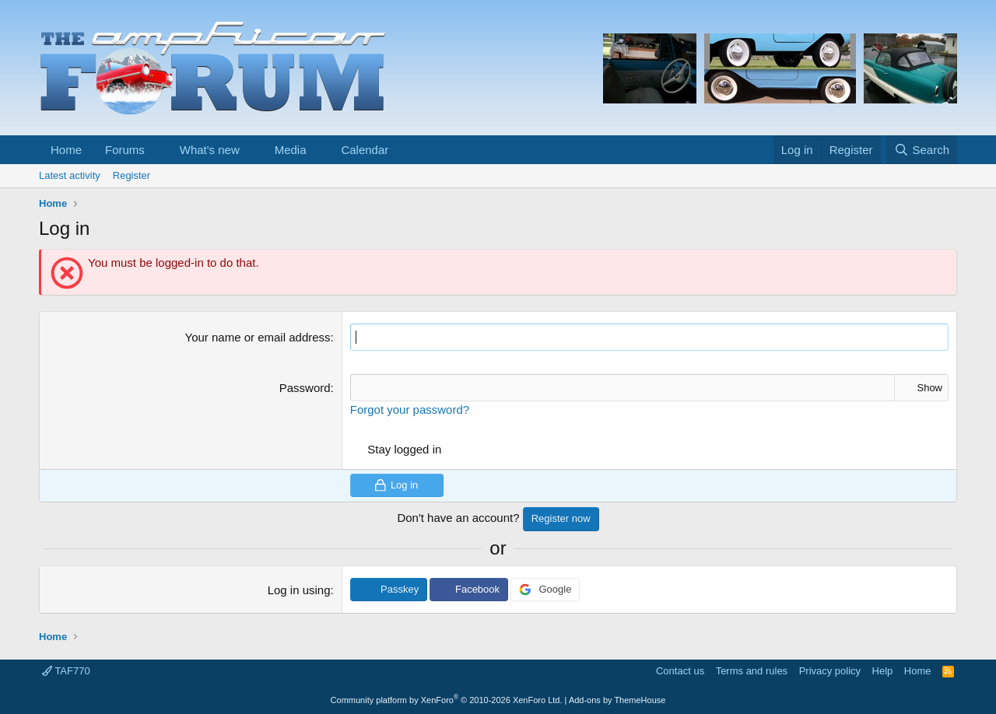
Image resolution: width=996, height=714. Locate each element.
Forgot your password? (409, 409)
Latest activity (69, 175)
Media (291, 149)
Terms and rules (751, 671)
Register (131, 175)
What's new (210, 149)
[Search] (921, 149)
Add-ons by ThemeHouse (617, 700)
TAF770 (66, 671)
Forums (125, 149)
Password (305, 387)
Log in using (299, 590)
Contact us (680, 671)
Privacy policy (830, 671)
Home (66, 149)
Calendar (364, 149)
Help (882, 671)
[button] (157, 149)
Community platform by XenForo (447, 700)
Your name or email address (258, 337)
